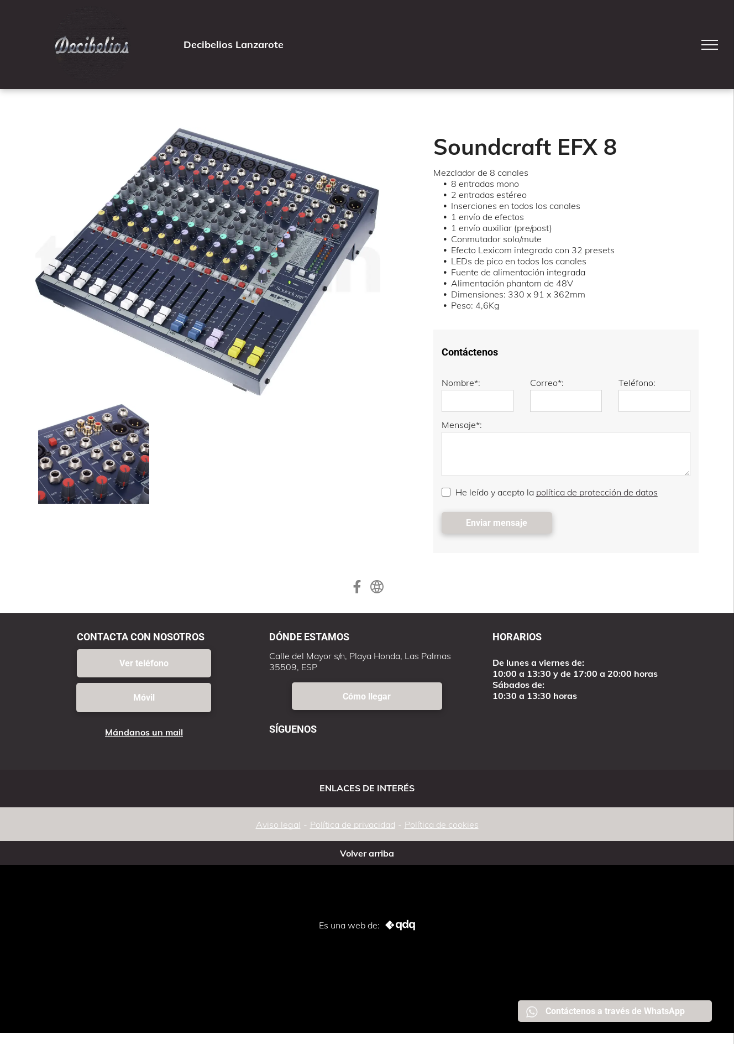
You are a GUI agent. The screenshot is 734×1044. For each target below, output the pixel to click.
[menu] (709, 44)
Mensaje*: (462, 424)
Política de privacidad (352, 824)
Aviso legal (278, 824)
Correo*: (547, 382)
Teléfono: (637, 382)
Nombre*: (461, 382)
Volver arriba (367, 853)
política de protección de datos (597, 492)
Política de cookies (442, 824)
